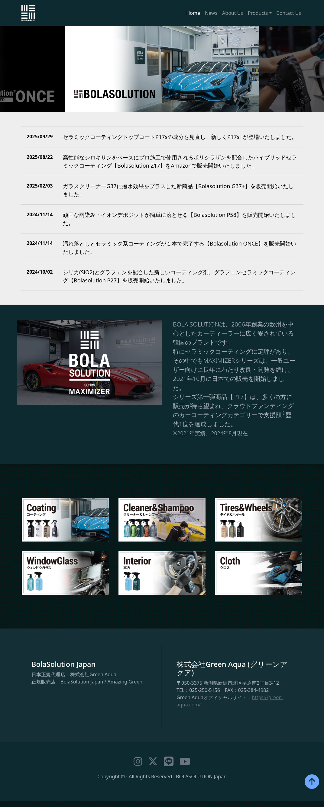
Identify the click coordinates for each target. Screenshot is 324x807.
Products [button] (258, 13)
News (211, 13)
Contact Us (289, 13)
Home (193, 13)
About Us (232, 13)
